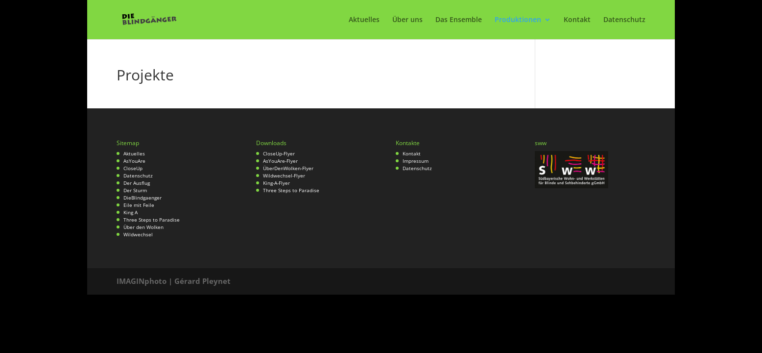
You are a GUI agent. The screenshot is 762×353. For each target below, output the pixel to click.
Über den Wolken (143, 227)
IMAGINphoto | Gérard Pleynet (174, 281)
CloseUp (133, 168)
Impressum (416, 160)
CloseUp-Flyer (279, 153)
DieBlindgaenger (142, 197)
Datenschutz (624, 20)
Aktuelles (364, 20)
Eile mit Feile (138, 205)
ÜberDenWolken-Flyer (288, 168)
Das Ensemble (458, 20)
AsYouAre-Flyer (280, 160)
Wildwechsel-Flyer (284, 175)
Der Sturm (135, 190)
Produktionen (518, 20)
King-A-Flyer (276, 182)
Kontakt (577, 20)
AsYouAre (134, 160)
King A (130, 212)
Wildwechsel (138, 234)
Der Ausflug (136, 182)
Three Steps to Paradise (151, 219)
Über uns (407, 20)
